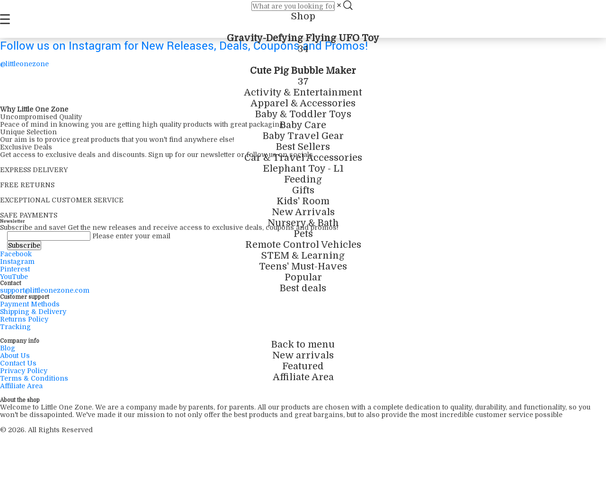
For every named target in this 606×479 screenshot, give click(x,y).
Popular (303, 277)
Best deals (303, 288)
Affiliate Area (303, 377)
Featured (303, 366)
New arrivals (303, 355)
